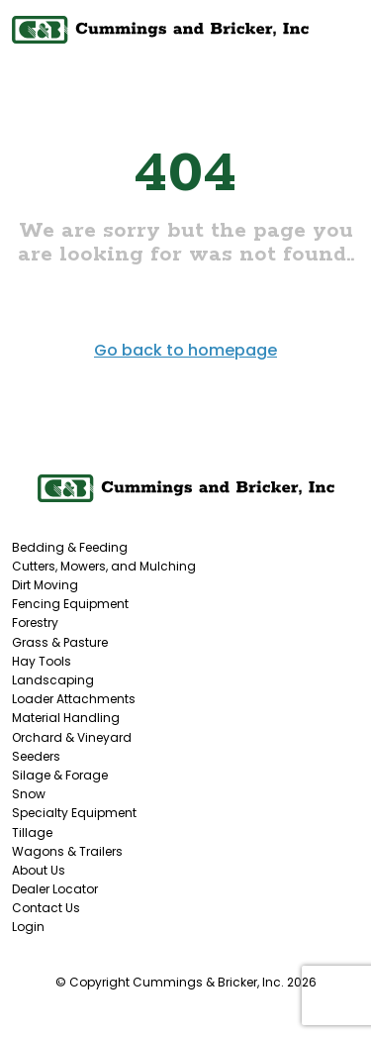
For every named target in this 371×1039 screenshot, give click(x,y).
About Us (38, 870)
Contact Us (46, 907)
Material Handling (66, 717)
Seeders (36, 756)
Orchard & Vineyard (72, 737)
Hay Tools (41, 661)
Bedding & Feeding (70, 547)
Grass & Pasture (60, 642)
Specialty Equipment (74, 812)
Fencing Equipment (70, 603)
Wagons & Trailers (67, 851)
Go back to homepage (185, 350)
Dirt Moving (45, 584)
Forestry (35, 622)
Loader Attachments (74, 698)
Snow (29, 793)
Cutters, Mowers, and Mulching (104, 566)
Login (28, 926)
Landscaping (53, 680)
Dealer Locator (55, 889)
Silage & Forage (60, 775)
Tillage (32, 832)
